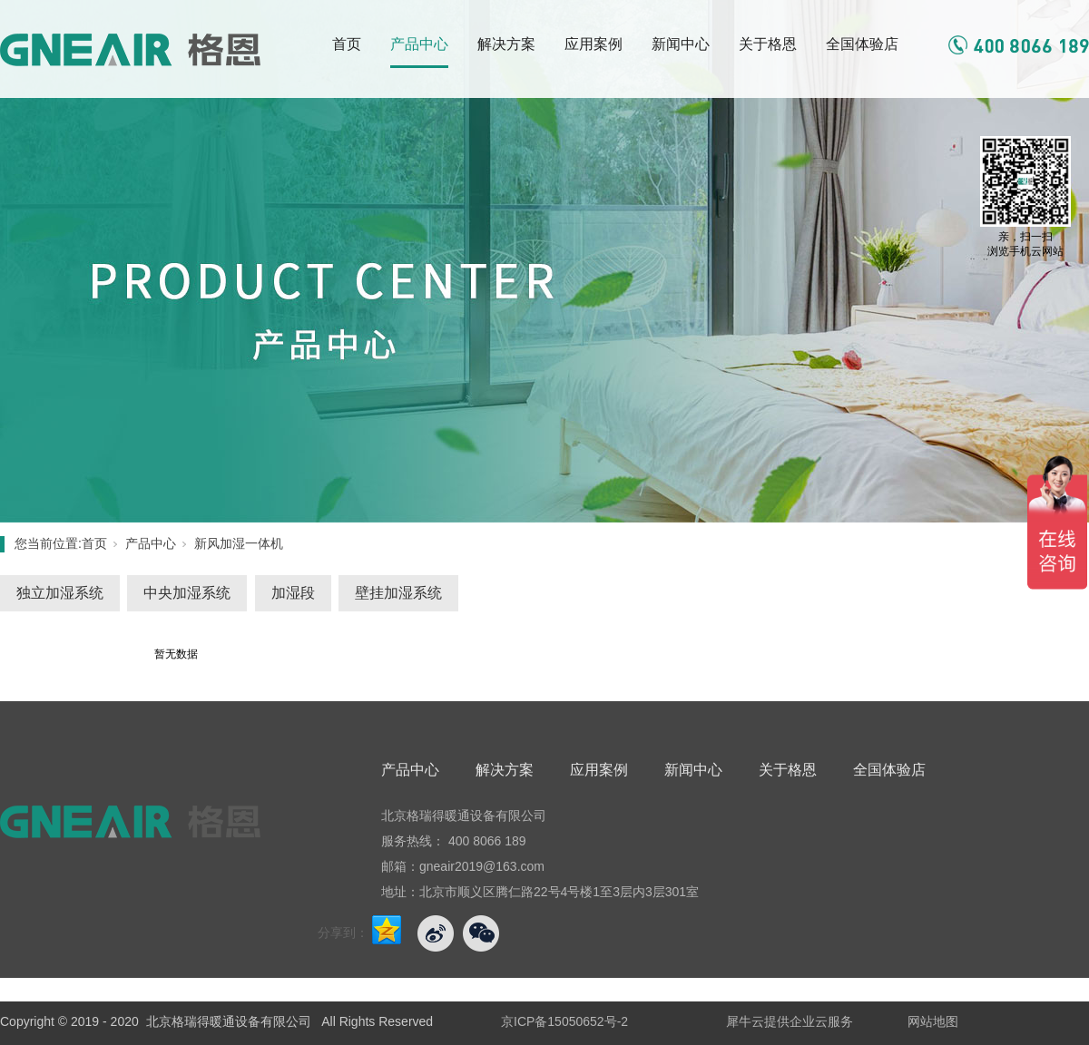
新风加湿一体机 (238, 543)
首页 (346, 44)
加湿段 (293, 593)
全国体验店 (862, 44)
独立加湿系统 (59, 593)
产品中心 (419, 44)
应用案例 (593, 44)
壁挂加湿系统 (398, 593)
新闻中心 (681, 44)
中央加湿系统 (187, 593)
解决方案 (506, 44)
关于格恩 (768, 44)
